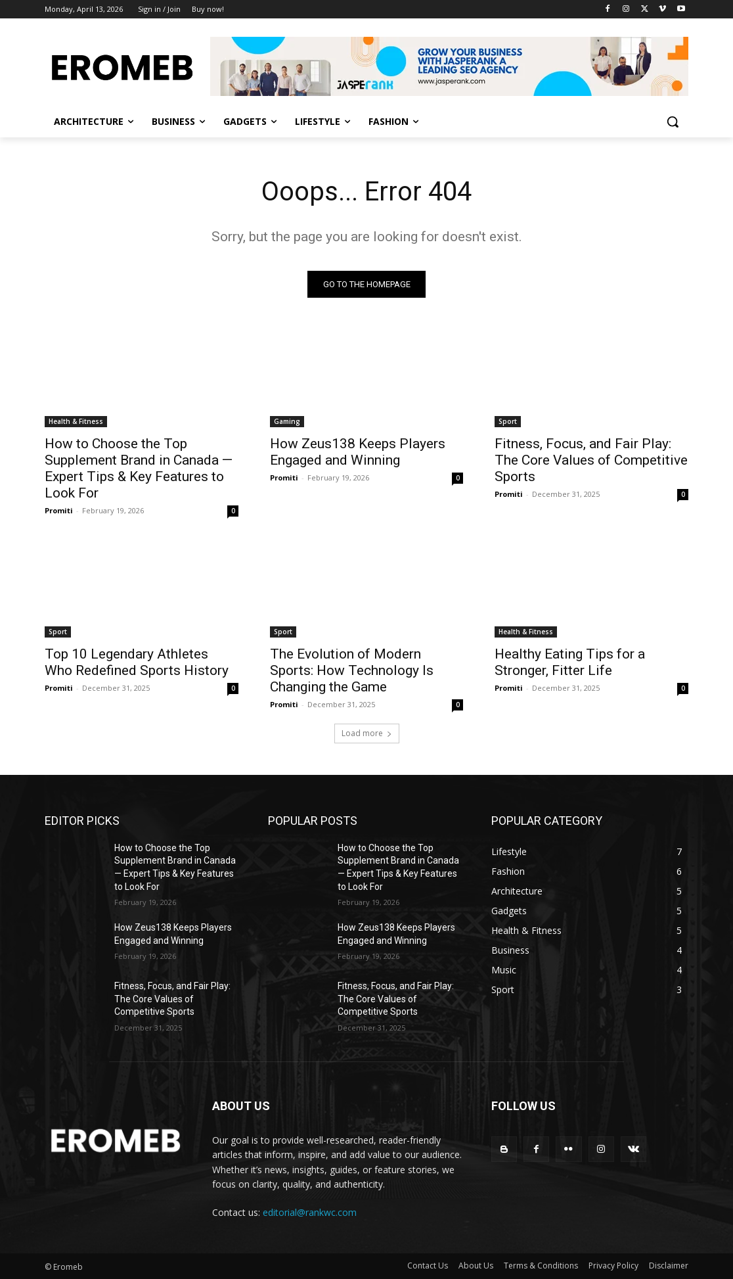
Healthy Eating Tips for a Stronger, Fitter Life (570, 662)
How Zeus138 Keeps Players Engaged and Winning (357, 452)
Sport (508, 421)
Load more (367, 733)
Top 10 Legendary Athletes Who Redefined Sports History (137, 662)
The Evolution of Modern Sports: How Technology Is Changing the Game (351, 670)
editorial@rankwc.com (310, 1212)
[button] (672, 121)
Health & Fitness (76, 421)
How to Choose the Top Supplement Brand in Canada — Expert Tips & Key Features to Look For (139, 468)
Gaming (287, 421)
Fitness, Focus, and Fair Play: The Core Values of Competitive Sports (591, 460)
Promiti (59, 510)
